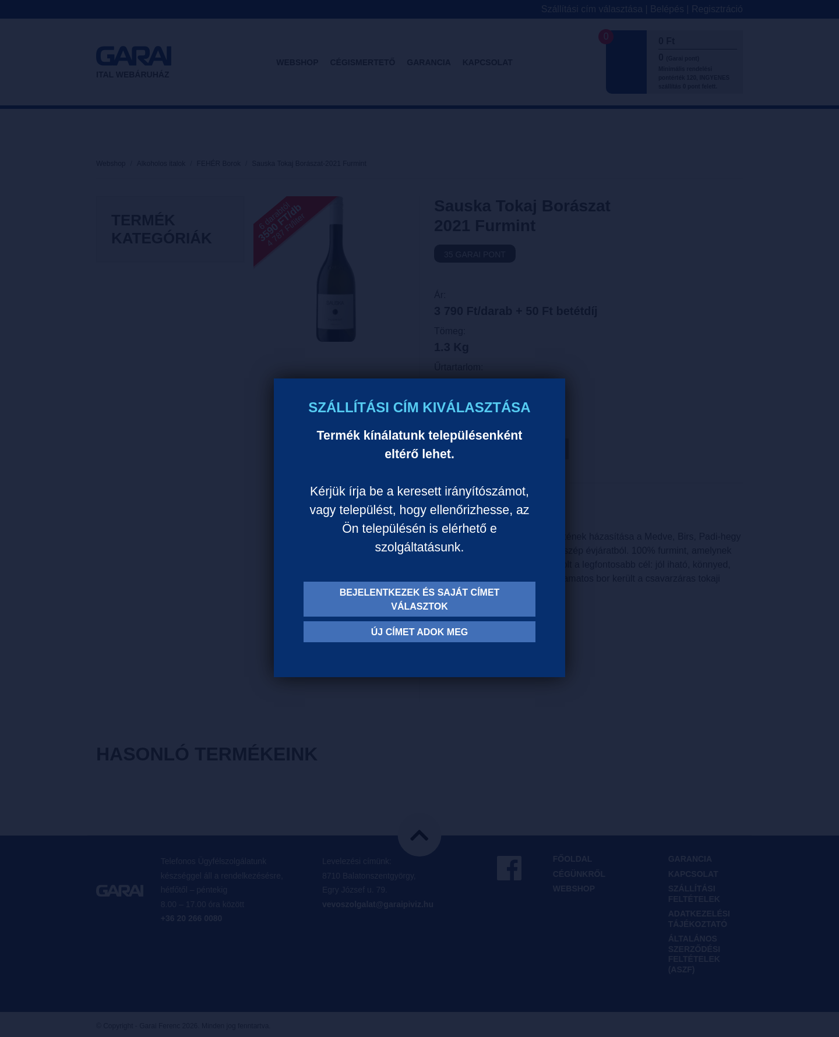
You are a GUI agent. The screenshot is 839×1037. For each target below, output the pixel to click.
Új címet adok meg (419, 632)
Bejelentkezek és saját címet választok (420, 599)
